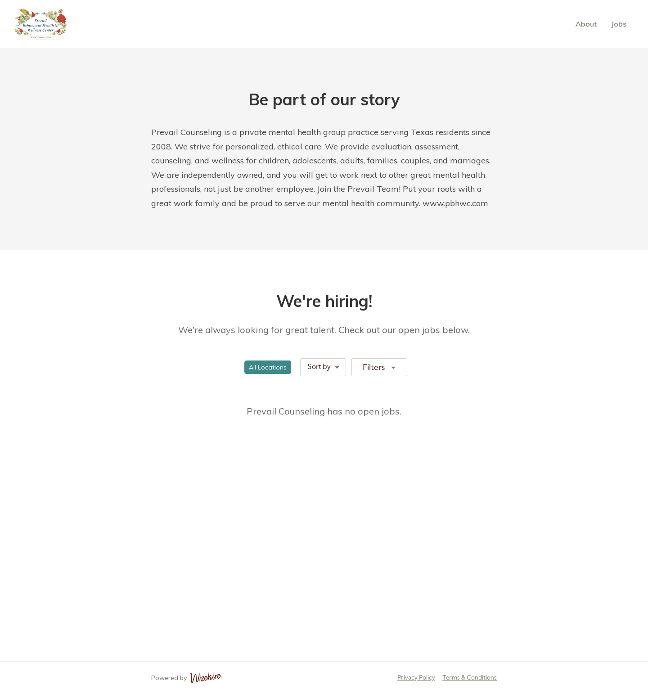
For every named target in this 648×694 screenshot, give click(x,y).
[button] (267, 367)
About (586, 23)
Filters (380, 367)
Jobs (618, 23)
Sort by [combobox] (319, 367)
